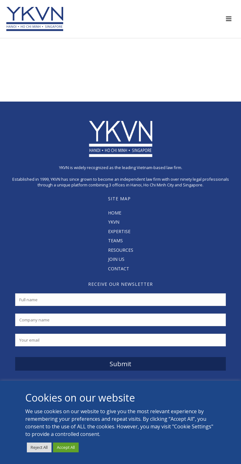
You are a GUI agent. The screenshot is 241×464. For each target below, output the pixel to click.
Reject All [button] (39, 447)
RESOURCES (120, 250)
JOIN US (116, 259)
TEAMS (115, 241)
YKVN (113, 222)
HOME (114, 213)
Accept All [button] (66, 447)
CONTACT (118, 269)
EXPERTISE (119, 231)
